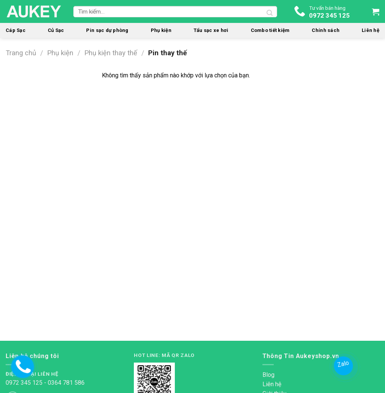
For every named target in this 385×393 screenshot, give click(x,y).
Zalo (344, 363)
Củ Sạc (56, 30)
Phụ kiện (161, 30)
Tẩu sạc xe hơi (211, 30)
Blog (268, 374)
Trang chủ (21, 53)
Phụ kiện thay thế (110, 53)
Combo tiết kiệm (270, 30)
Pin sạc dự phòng (107, 30)
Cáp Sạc (16, 30)
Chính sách (326, 30)
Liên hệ (370, 30)
